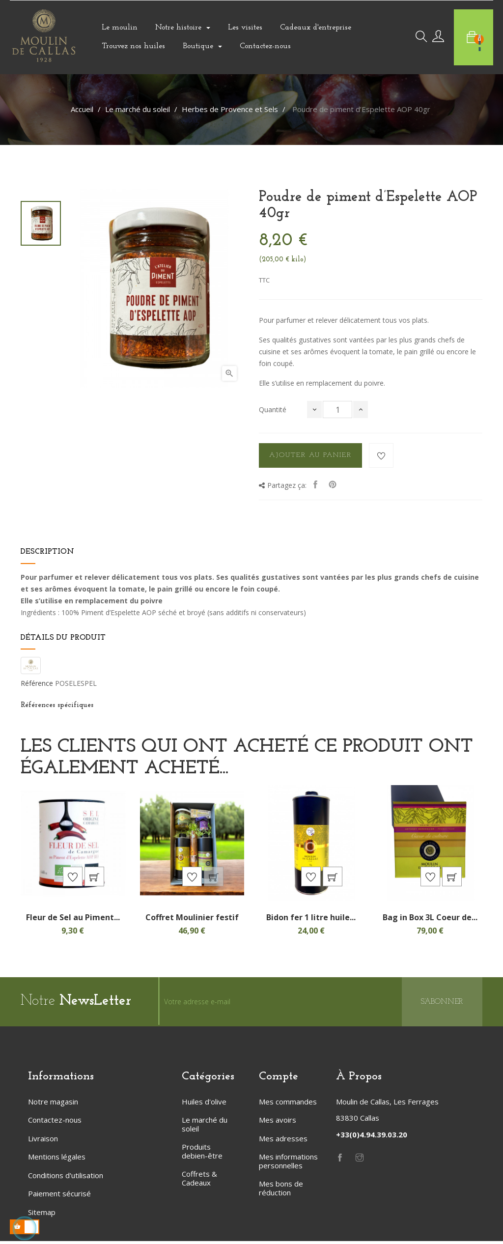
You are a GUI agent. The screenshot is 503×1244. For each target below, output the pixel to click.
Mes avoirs (277, 1123)
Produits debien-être (202, 1154)
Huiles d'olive (204, 1104)
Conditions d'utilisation (65, 1178)
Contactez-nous (55, 1123)
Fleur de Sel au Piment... (73, 920)
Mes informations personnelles (288, 1164)
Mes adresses (283, 1141)
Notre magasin (53, 1104)
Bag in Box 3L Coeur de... (430, 920)
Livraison (43, 1141)
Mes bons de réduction (281, 1191)
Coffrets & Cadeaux (199, 1181)
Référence (37, 683)
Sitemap (42, 1215)
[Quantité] (337, 409)
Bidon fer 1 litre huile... (311, 920)
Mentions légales (56, 1159)
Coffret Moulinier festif (192, 920)
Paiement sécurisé (59, 1196)
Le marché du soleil (204, 1127)
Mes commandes (288, 1104)
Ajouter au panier (310, 455)
